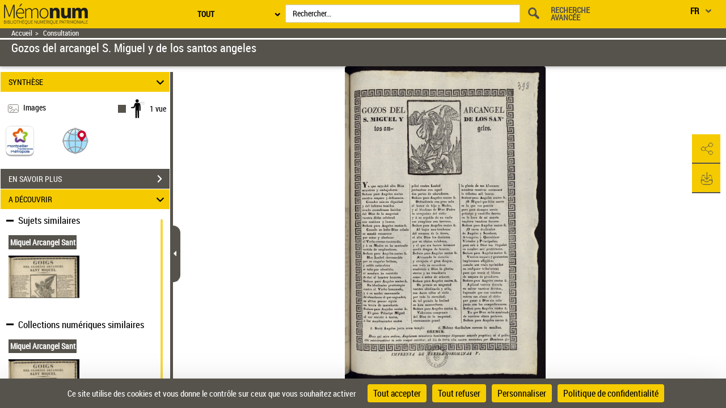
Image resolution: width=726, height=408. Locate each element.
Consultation (61, 33)
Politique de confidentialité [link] (611, 393)
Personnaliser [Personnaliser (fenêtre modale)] (521, 393)
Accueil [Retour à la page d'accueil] (21, 33)
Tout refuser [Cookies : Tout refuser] (459, 393)
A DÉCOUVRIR (88, 199)
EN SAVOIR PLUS (89, 179)
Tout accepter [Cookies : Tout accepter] (397, 393)
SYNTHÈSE (88, 82)
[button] (75, 140)
